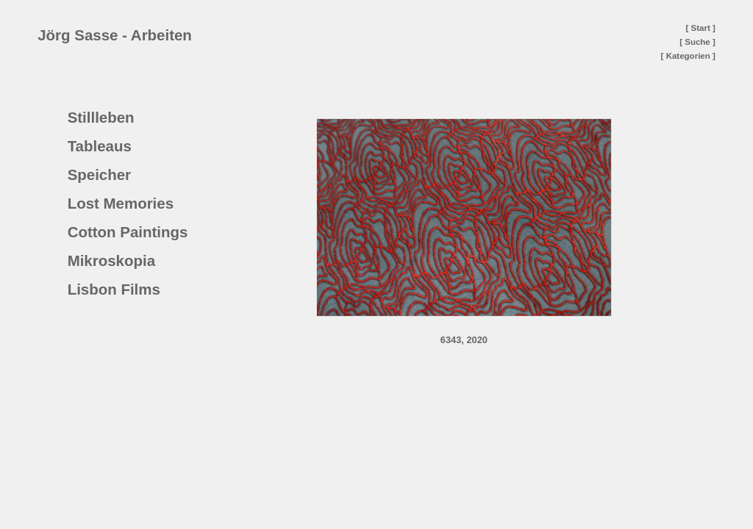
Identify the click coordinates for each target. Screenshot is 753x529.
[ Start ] (700, 28)
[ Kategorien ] (688, 55)
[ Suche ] (697, 41)
